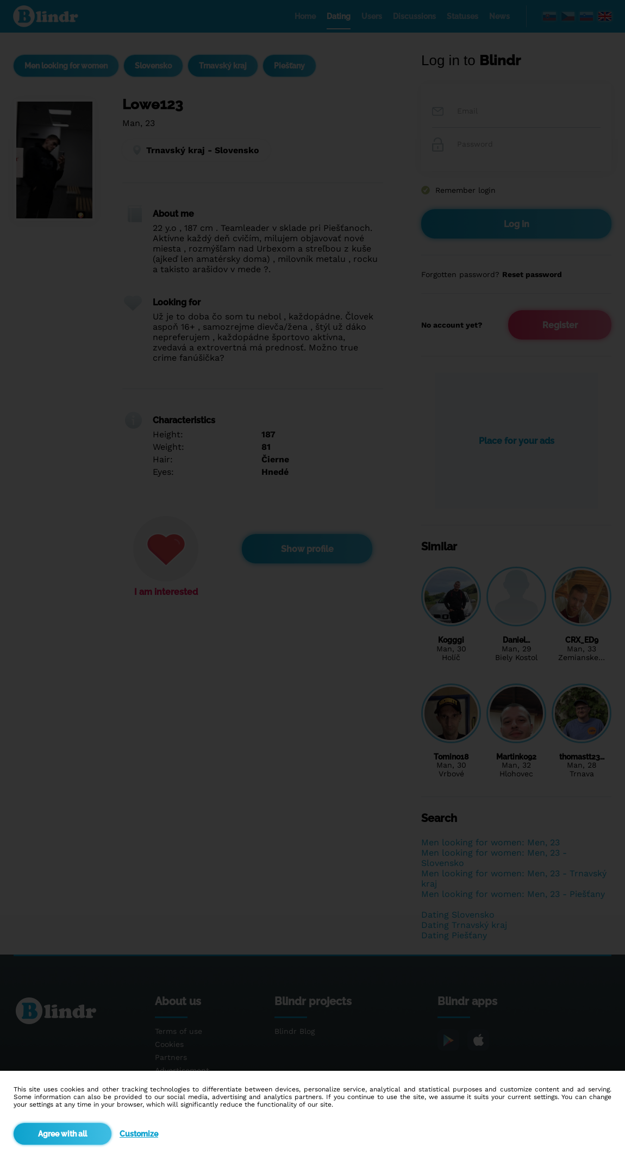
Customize (139, 1133)
